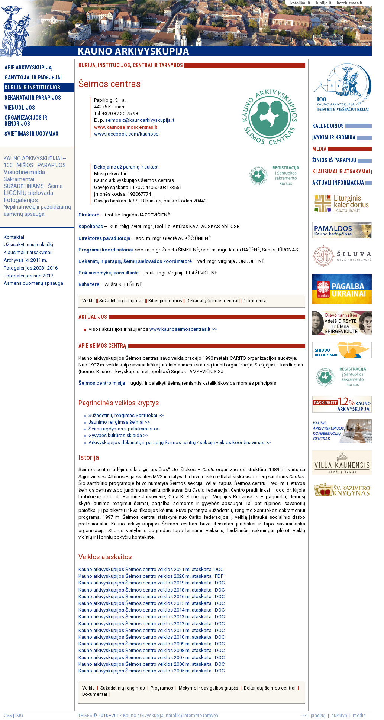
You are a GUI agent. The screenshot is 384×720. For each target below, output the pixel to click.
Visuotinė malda (24, 172)
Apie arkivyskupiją (28, 68)
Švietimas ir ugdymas (31, 134)
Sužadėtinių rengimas (121, 300)
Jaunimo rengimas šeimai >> (119, 422)
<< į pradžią (314, 715)
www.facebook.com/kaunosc (126, 134)
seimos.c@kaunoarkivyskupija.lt (139, 120)
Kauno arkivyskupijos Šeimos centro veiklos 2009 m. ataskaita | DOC (151, 643)
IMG (19, 715)
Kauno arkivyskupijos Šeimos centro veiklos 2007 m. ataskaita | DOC (151, 657)
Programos (162, 688)
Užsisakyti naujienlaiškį (28, 244)
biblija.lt (323, 3)
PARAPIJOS (52, 165)
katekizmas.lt (349, 3)
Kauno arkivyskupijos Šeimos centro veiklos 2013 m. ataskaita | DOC (151, 616)
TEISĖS (85, 715)
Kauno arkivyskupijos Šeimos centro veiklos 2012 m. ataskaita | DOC (151, 623)
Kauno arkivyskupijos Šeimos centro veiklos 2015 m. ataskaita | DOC (151, 603)
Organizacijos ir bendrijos (25, 121)
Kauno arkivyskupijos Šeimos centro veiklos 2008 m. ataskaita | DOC (151, 650)
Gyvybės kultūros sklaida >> (118, 435)
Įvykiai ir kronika (333, 137)
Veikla (88, 300)
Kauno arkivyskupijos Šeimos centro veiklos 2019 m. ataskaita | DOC (151, 583)
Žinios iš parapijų (334, 160)
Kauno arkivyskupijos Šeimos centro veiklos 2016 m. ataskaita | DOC (151, 596)
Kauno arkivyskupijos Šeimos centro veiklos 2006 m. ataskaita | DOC (151, 664)
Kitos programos (165, 300)
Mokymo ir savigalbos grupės (208, 688)
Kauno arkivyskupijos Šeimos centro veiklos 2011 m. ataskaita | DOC (151, 630)
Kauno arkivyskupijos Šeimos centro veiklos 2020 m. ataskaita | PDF (150, 576)
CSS (8, 715)
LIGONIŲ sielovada (28, 192)
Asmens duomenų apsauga (33, 283)
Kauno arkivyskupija (143, 715)
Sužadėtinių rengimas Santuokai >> (126, 415)
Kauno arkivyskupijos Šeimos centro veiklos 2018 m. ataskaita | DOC (151, 590)
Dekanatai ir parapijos (32, 98)
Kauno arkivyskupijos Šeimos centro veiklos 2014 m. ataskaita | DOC (151, 610)
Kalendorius (328, 126)
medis (359, 715)
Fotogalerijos (21, 199)
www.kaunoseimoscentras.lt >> (182, 329)
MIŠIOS (26, 165)
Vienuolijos (19, 108)
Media (319, 149)
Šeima (55, 186)
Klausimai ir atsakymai (27, 252)
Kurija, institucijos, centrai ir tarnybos (130, 65)
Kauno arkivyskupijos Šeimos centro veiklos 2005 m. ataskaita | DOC (151, 671)
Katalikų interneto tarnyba (192, 715)
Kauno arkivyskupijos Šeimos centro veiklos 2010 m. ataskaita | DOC (151, 637)
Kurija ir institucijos (32, 88)
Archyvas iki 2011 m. (25, 260)
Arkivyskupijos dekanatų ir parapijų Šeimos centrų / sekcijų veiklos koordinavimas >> (179, 442)
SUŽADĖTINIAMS (24, 186)
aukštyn (339, 715)
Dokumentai (255, 300)
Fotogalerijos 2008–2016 (31, 268)
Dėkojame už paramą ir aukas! (126, 167)
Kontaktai (14, 237)
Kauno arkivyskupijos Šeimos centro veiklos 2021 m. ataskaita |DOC (150, 569)
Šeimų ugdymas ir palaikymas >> (123, 428)
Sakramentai (19, 179)
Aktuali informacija (338, 183)
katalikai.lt (300, 3)
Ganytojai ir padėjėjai (33, 78)
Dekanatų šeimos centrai (212, 300)
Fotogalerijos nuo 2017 (28, 275)
